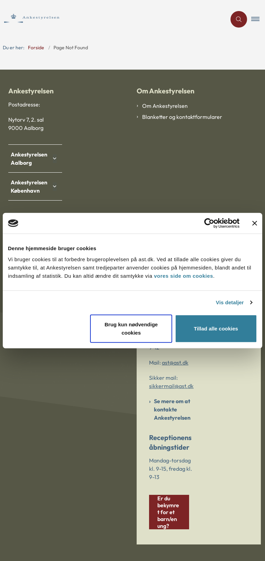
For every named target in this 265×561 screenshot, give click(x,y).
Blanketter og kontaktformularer (182, 116)
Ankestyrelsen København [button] (30, 186)
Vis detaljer (230, 302)
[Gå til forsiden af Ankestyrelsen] (110, 19)
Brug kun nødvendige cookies (131, 328)
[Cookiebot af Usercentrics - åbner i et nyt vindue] (209, 223)
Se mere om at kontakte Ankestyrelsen (172, 409)
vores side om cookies (183, 275)
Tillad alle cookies (216, 328)
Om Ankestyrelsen (165, 105)
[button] (258, 19)
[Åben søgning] (238, 19)
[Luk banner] (254, 223)
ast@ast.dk (175, 362)
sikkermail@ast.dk (171, 385)
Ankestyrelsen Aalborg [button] (30, 158)
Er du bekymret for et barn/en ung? (168, 512)
